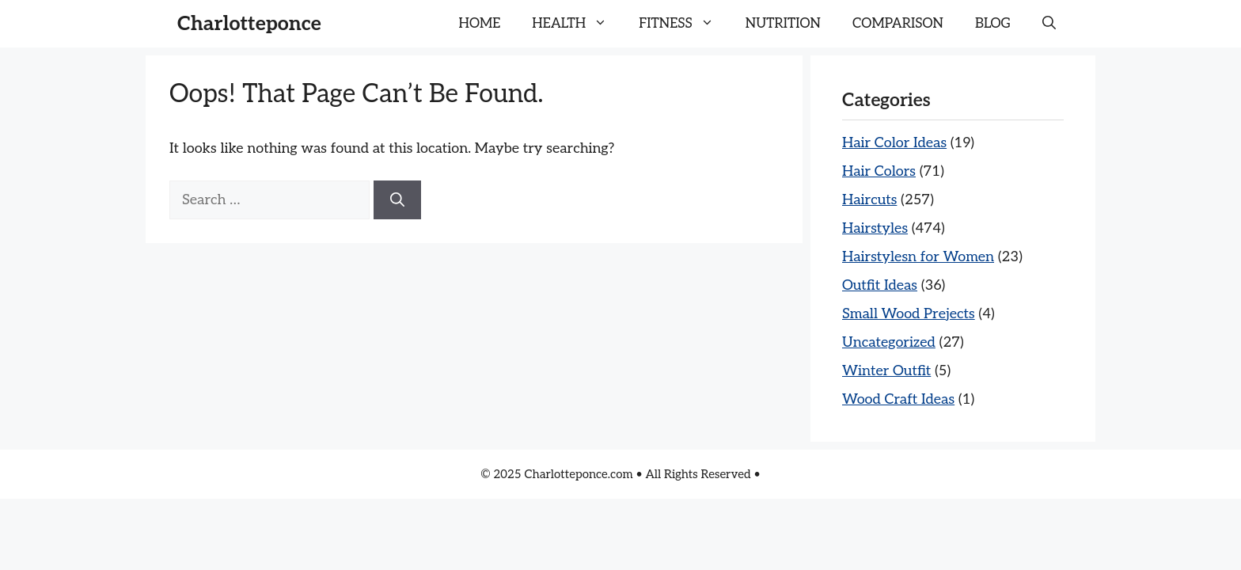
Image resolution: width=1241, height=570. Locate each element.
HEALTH (577, 24)
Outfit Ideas (879, 285)
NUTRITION (783, 24)
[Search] (397, 199)
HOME (480, 24)
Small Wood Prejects (908, 314)
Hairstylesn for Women (918, 257)
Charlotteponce (249, 24)
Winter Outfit (886, 371)
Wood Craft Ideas (898, 399)
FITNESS (684, 24)
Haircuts (869, 200)
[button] (1049, 24)
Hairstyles (875, 228)
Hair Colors (879, 171)
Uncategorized (888, 342)
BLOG (993, 24)
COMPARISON (897, 24)
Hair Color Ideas (894, 143)
